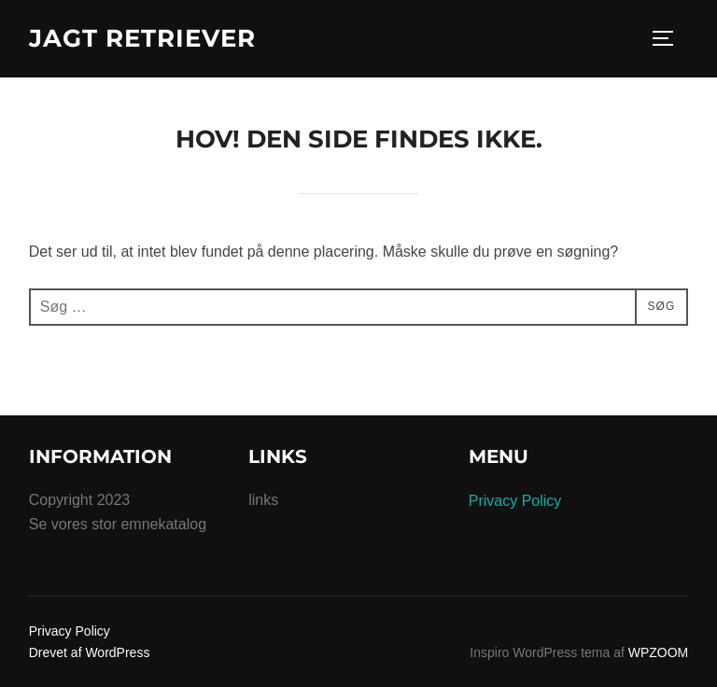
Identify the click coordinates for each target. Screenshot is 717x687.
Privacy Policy (515, 501)
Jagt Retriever (142, 38)
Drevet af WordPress (89, 652)
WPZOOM (658, 652)
